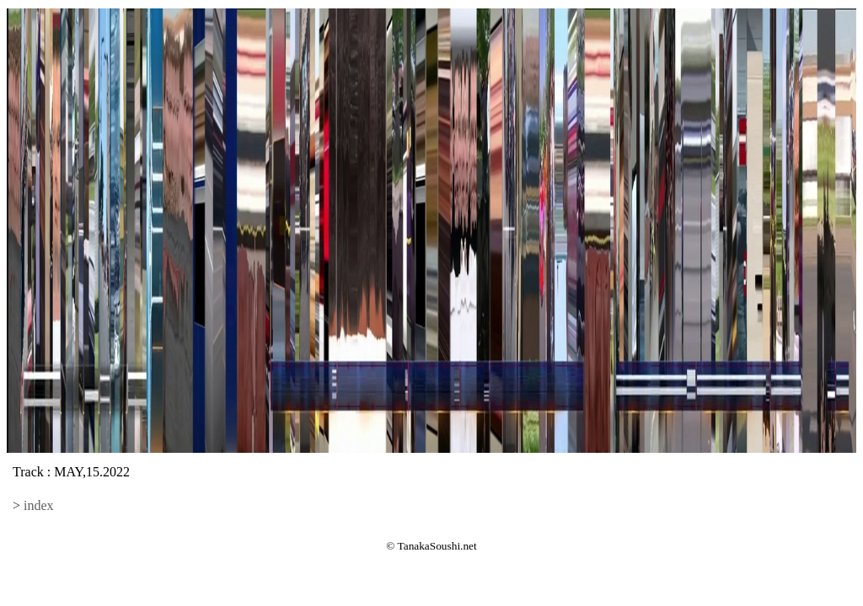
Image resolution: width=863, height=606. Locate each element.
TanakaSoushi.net (437, 546)
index (39, 505)
